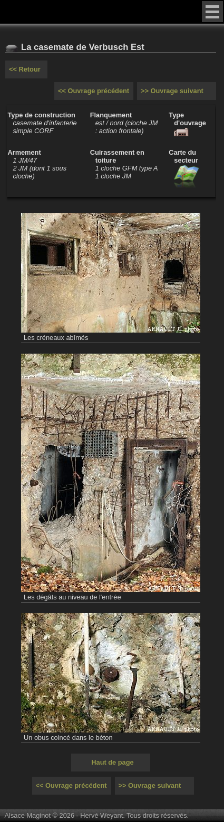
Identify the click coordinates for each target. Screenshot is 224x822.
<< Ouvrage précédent (93, 91)
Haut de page (112, 762)
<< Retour (25, 69)
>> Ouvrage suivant (172, 91)
